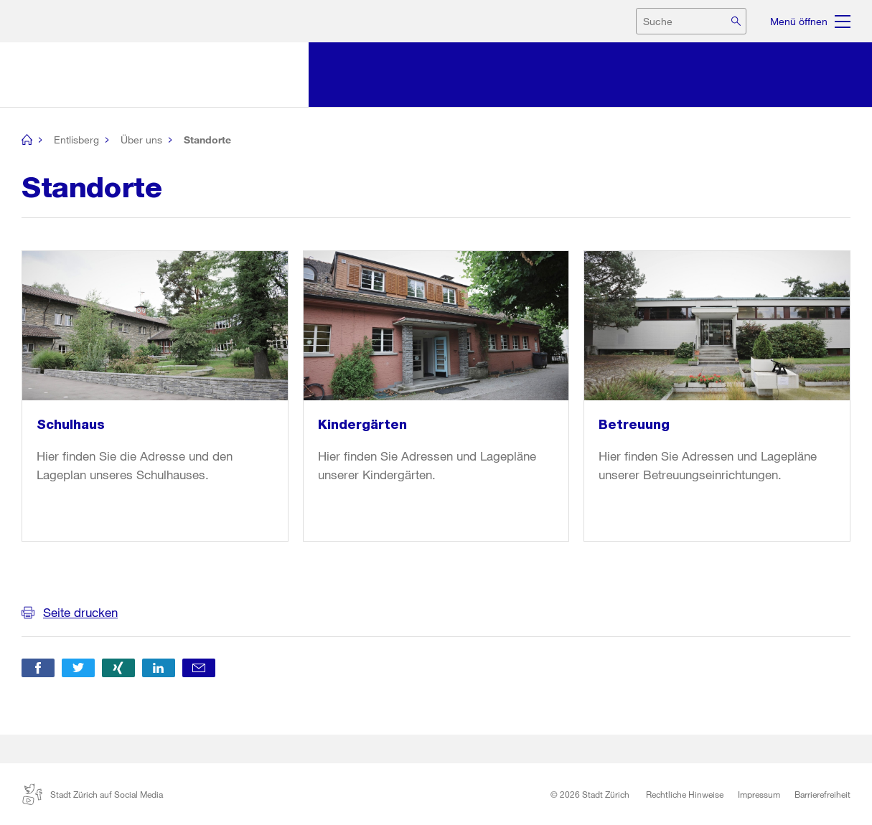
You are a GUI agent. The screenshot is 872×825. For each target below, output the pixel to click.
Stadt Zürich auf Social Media (92, 794)
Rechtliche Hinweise (684, 794)
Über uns (141, 139)
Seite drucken (80, 612)
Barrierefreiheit (822, 794)
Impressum (759, 794)
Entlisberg (76, 139)
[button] (38, 668)
